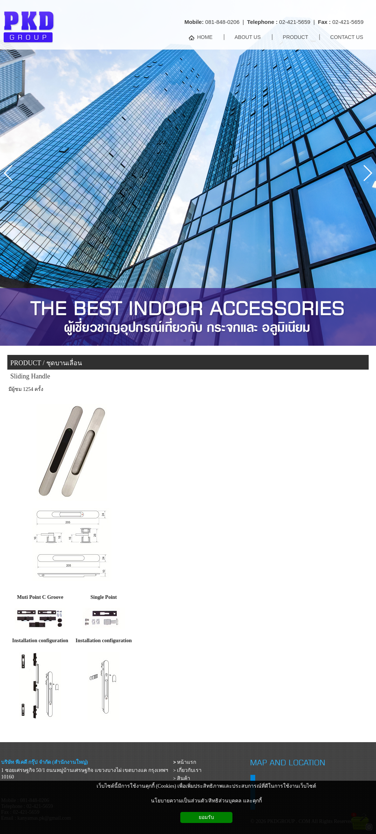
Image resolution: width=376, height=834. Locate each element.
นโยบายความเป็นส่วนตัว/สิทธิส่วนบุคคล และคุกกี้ (206, 801)
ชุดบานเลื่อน (64, 363)
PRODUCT (25, 363)
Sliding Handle (30, 376)
